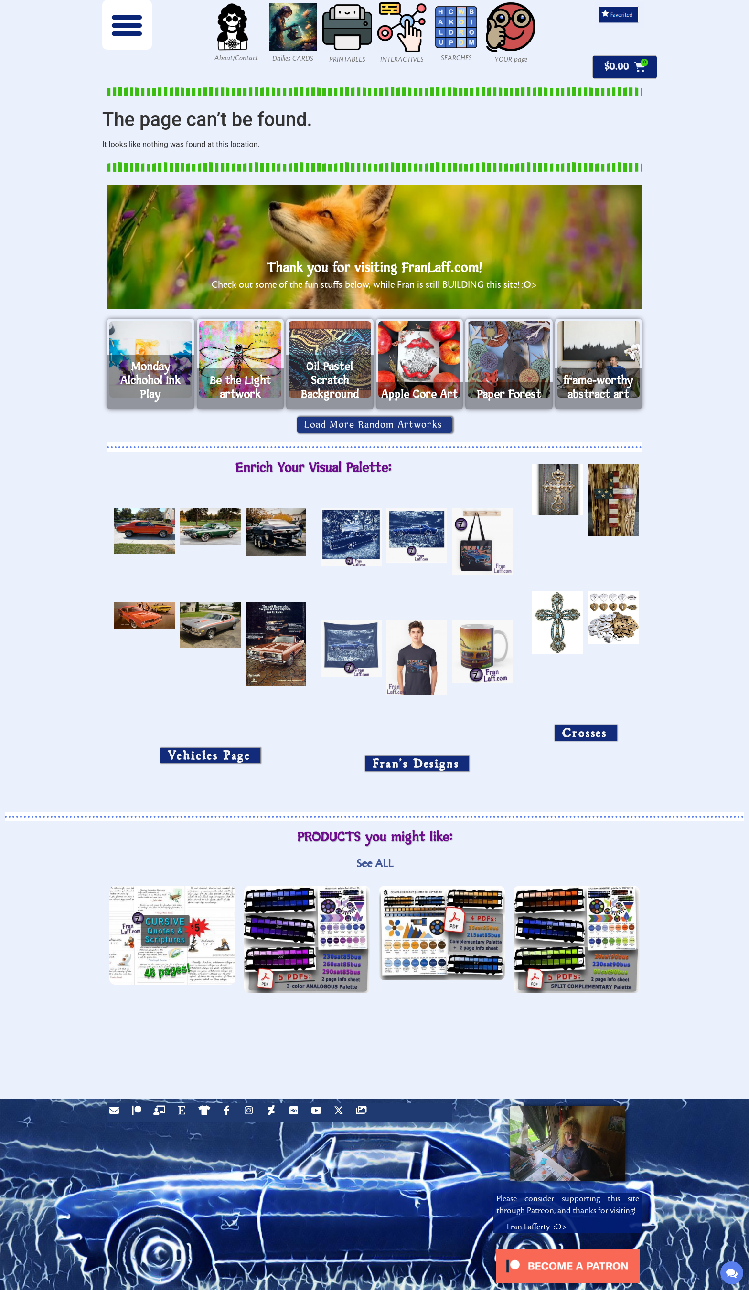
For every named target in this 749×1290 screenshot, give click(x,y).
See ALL (374, 863)
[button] (127, 25)
